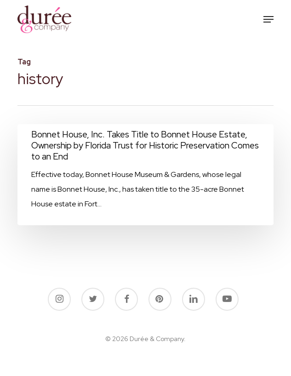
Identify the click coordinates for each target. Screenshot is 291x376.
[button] (268, 19)
